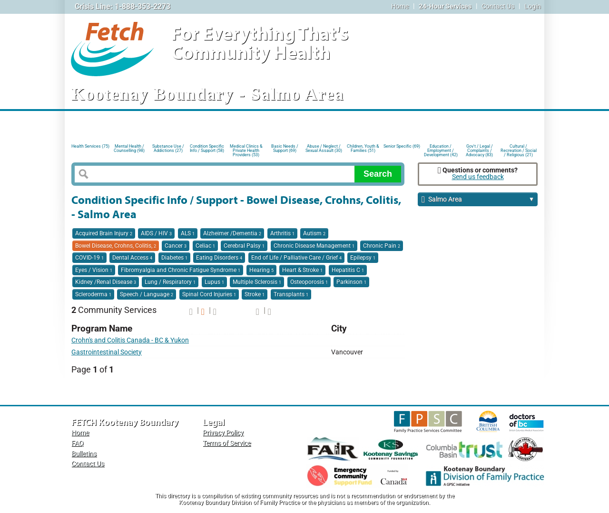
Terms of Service (227, 443)
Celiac (205, 245)
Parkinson (351, 282)
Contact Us (497, 6)
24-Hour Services (445, 6)
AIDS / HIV (156, 233)
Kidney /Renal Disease (105, 282)
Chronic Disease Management (314, 245)
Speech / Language (146, 294)
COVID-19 (89, 257)
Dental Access (132, 257)
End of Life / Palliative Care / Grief (296, 257)
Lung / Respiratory (170, 282)
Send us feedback (478, 177)
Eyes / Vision (93, 270)
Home (400, 6)
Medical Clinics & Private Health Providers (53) (246, 150)
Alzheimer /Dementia (232, 233)
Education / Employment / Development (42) (441, 150)
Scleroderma (93, 294)
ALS (188, 233)
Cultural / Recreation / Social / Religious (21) (519, 150)
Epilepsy (362, 257)
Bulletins (84, 454)
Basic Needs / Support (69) (284, 148)
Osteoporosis (309, 282)
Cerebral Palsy (244, 245)
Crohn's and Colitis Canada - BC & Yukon (130, 340)
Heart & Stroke (302, 270)
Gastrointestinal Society (106, 352)
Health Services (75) (90, 146)
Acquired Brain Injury (103, 233)
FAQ (77, 443)
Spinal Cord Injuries (209, 294)
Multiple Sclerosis (257, 282)
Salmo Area (478, 199)
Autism (314, 233)
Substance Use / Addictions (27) (168, 148)
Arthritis (282, 233)
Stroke (255, 294)
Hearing (261, 270)
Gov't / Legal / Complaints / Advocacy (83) (479, 150)
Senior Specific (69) (401, 146)
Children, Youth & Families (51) (363, 148)
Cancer (176, 245)
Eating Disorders (219, 257)
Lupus (214, 282)
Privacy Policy (223, 433)
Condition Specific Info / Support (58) (207, 148)
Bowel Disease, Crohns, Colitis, (115, 245)
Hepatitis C (348, 270)
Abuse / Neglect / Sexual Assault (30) (323, 148)
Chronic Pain (381, 245)
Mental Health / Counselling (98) (129, 148)
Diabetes (174, 257)
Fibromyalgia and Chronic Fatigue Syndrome (180, 270)
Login (532, 6)
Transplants (291, 294)
